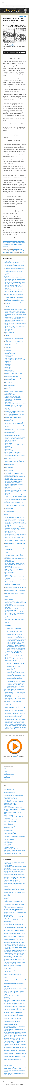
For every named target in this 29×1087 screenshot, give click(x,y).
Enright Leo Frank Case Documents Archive (14, 795)
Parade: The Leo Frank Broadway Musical (14, 300)
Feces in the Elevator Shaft (11, 598)
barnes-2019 (7, 305)
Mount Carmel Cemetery (10, 450)
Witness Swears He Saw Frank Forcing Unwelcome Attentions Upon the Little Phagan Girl (14, 1061)
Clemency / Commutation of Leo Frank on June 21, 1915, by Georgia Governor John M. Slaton (15, 595)
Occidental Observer (8, 830)
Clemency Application (10, 385)
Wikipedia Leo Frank (8, 851)
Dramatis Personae (8, 308)
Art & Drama (7, 276)
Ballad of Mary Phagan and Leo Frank (13, 277)
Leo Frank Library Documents (10, 819)
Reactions (6, 514)
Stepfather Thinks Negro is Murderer (12, 998)
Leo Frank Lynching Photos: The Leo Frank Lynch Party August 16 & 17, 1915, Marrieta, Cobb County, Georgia (15, 429)
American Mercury (9, 370)
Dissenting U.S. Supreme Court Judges (16, 671)
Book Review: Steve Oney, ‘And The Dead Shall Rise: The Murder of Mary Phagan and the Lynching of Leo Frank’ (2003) (15, 528)
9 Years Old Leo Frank (10, 353)
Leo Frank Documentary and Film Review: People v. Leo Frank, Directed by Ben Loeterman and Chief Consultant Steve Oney (15, 291)
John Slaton (8, 409)
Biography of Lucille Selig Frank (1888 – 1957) (15, 309)
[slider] (12, 52)
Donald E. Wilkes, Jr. (10, 531)
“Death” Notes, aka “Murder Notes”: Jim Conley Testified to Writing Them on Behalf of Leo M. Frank (15, 343)
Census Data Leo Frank (10, 384)
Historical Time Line (9, 332)
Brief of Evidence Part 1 (9, 788)
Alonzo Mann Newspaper (11, 368)
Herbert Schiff (8, 400)
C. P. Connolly (8, 382)
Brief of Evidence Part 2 (9, 789)
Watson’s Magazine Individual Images (13, 479)
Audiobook (6, 770)
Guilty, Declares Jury (8, 915)
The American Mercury (9, 839)
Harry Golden (8, 330)
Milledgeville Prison (9, 447)
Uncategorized (7, 777)
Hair (8, 630)
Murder (21, 250)
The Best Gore (7, 841)
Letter (6, 434)
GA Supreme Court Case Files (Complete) (13, 801)
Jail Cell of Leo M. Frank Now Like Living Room (14, 941)
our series (11, 45)
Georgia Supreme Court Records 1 (13, 397)
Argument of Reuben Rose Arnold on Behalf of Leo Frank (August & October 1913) (15, 663)
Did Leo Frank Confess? (9, 794)
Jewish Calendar (7, 810)
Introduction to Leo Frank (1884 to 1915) (13, 481)
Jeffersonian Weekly (9, 511)
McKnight (7, 446)
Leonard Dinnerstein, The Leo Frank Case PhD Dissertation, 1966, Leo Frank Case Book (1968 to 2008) (15, 565)
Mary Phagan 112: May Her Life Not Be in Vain (14, 892)
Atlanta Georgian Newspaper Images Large (15, 378)
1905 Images (8, 347)
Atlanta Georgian (9, 508)
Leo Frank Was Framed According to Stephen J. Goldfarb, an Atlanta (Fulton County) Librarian (15, 556)
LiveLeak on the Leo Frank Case (12, 567)
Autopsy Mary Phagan (10, 379)
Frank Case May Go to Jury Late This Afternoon (14, 945)
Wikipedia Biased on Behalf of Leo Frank (14, 582)
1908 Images (8, 349)
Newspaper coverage (17, 249)
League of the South (8, 815)
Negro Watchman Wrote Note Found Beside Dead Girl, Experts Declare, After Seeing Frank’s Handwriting (15, 985)
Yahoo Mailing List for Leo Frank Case (12, 853)
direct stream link (16, 756)
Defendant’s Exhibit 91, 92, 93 (13, 666)
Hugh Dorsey (8, 402)
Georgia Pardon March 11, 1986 (12, 396)
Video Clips (8, 303)
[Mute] (20, 52)
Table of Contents (9, 336)
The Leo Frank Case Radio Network (12, 584)
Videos (5, 779)
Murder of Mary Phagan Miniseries (13, 452)
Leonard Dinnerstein (9, 432)
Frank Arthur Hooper (10, 394)
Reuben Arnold (8, 469)
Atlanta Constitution (9, 507)
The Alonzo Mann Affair (10, 327)
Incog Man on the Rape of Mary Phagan (13, 807)
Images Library (7, 806)
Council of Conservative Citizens (11, 791)
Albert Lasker (8, 364)
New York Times (9, 513)
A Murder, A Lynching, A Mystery (11, 264)
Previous (20, 16)
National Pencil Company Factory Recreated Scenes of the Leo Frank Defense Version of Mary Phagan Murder (15, 455)
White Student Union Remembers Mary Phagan (14, 850)
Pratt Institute (8, 487)
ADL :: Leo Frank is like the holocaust (13, 358)
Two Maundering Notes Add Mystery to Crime (14, 1014)
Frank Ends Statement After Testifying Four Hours (15, 962)
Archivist (16, 22)
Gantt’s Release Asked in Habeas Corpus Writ (14, 1003)
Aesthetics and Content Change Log (13, 271)
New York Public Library (10, 458)
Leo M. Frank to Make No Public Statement (13, 939)
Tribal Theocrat (7, 844)
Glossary (7, 274)
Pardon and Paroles (9, 464)
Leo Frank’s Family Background (12, 482)
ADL (5, 768)
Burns (6, 381)
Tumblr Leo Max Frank (9, 847)
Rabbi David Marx (9, 467)
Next (25, 16)
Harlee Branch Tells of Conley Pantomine (13, 1012)
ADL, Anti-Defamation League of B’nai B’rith (15, 359)
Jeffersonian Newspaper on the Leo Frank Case (14, 809)
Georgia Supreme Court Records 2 (13, 399)
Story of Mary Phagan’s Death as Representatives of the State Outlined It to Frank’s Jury (13, 924)
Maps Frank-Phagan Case (10, 821)
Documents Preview (9, 390)
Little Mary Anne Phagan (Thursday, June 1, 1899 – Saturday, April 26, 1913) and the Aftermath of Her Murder (15, 439)
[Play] (5, 52)
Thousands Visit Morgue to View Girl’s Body (13, 1015)
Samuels (7, 335)
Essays (5, 771)
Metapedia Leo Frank (8, 824)
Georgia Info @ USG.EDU (10, 803)
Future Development (8, 329)
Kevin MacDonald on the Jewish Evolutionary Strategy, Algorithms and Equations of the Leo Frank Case (15, 694)
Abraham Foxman (9, 355)
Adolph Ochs (8, 361)
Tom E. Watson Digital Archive (10, 842)
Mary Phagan (16, 250)
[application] (14, 52)
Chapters (7, 273)
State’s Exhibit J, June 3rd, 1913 (14, 651)
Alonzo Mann (8, 367)
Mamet (7, 333)
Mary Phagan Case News (9, 822)
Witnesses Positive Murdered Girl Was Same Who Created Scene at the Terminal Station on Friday (14, 993)
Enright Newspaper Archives (10, 797)
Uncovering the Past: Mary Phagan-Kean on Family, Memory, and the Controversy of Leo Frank (14, 889)
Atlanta (7, 374)
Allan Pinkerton (8, 365)
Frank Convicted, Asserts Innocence (12, 910)
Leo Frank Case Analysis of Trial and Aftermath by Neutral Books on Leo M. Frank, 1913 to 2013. (15, 703)
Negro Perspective (9, 572)
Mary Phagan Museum (9, 774)
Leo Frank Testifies (8, 865)
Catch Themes (20, 1084)
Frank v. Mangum (9, 599)
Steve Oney (8, 472)
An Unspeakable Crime (10, 371)
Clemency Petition (9, 387)
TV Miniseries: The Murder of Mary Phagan (15, 302)
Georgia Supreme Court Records (11, 773)
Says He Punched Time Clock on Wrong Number (15, 963)
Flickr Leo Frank (7, 800)
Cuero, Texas (8, 388)
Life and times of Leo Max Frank (12, 435)
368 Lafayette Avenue (10, 352)
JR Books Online (7, 813)
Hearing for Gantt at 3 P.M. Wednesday (12, 965)
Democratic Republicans (9, 792)
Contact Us (6, 306)
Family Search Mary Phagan (10, 798)
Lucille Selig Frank (9, 441)
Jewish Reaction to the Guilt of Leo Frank (13, 812)
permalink (21, 252)
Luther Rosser (8, 443)
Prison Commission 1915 (11, 466)
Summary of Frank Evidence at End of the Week (14, 877)
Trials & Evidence (8, 586)
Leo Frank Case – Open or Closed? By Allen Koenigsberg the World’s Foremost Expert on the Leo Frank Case (15, 698)
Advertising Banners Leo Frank (12, 362)
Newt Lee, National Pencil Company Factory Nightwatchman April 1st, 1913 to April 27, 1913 (15, 461)
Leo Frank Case (9, 420)
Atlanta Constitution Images (11, 376)
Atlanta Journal (9, 250)
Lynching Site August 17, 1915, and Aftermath (15, 444)
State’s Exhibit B (9, 470)
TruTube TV (6, 845)
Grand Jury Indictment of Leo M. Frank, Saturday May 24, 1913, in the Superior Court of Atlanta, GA (15, 603)
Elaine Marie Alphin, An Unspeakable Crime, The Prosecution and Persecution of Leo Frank (15, 545)
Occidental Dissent (8, 829)
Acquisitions (8, 356)
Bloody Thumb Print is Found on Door (12, 1004)
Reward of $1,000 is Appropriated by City (13, 982)
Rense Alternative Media (9, 835)
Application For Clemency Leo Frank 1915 (14, 373)
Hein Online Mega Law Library (10, 804)
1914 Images (8, 350)
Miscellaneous (8, 449)
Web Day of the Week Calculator (11, 848)
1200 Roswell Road (9, 346)
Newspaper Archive (8, 827)
